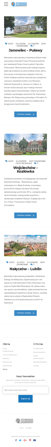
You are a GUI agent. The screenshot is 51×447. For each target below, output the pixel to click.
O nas (21, 428)
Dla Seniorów (33, 46)
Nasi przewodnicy (39, 352)
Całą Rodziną (20, 46)
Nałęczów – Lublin (25, 272)
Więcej (5, 370)
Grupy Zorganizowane (37, 164)
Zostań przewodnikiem (38, 357)
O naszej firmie (38, 349)
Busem (10, 46)
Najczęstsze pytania (40, 362)
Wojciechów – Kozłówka (25, 172)
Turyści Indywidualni (23, 166)
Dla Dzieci (20, 265)
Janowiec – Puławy (25, 53)
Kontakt (36, 366)
